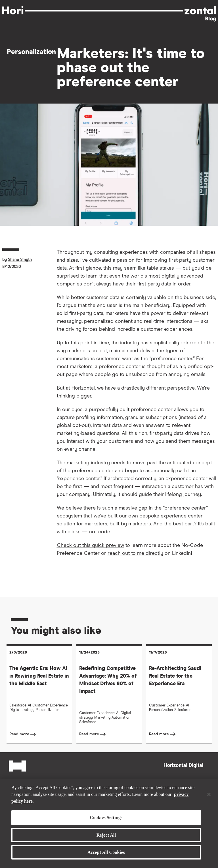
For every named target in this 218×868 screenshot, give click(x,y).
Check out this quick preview (90, 545)
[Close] (209, 794)
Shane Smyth (20, 260)
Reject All (106, 835)
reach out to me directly (135, 553)
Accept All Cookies (106, 852)
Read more (19, 734)
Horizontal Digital (183, 765)
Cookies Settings (106, 817)
